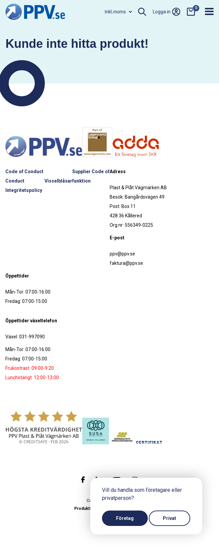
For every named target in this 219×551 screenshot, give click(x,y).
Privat (169, 518)
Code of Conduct (24, 171)
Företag (125, 518)
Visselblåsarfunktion (67, 181)
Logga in (166, 12)
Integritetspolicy (23, 190)
